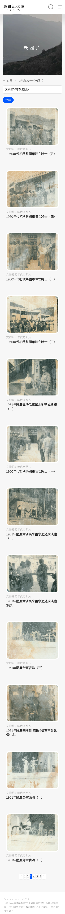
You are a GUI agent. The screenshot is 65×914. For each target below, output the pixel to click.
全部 (8, 99)
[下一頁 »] (44, 876)
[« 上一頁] (21, 876)
